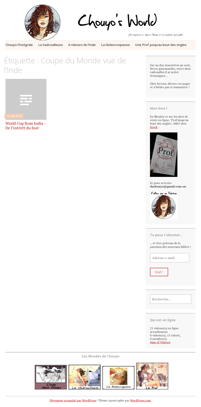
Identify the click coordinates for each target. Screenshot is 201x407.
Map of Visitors (160, 342)
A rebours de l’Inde (82, 45)
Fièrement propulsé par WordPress (73, 400)
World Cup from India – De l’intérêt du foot (25, 125)
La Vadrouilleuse (50, 45)
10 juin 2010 (14, 116)
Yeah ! (159, 272)
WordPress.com (140, 400)
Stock (153, 127)
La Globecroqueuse (115, 45)
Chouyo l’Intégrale (19, 45)
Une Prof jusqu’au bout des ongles (161, 45)
